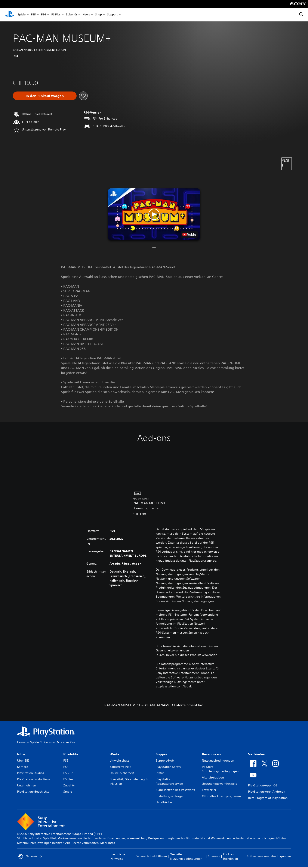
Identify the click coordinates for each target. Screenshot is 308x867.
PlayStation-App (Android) (266, 792)
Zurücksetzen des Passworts (175, 790)
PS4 (43, 14)
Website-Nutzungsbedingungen (186, 856)
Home (21, 742)
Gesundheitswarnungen (172, 650)
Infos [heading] (21, 754)
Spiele (22, 14)
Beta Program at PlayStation (267, 798)
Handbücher (164, 802)
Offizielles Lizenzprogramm (221, 796)
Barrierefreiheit (120, 767)
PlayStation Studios (30, 773)
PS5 (33, 14)
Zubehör (71, 14)
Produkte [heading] (70, 754)
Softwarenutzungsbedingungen (269, 856)
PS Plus (56, 14)
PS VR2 (68, 773)
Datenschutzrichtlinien (151, 856)
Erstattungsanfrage (169, 796)
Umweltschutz (119, 760)
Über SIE (23, 760)
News (86, 14)
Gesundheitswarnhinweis (219, 784)
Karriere (22, 767)
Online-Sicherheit (122, 773)
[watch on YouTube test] (189, 234)
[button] (154, 214)
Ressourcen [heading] (211, 754)
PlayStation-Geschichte (33, 792)
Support (112, 14)
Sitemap (214, 856)
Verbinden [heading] (256, 754)
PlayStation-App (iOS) (263, 785)
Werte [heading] (114, 754)
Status (160, 773)
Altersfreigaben (213, 777)
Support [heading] (162, 754)
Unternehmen (26, 785)
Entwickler (209, 790)
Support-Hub (165, 760)
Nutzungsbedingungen (218, 760)
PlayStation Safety (168, 767)
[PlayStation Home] (9, 14)
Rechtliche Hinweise (118, 856)
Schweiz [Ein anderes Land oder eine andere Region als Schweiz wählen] (30, 856)
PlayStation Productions (33, 779)
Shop (98, 14)
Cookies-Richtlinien (230, 856)
